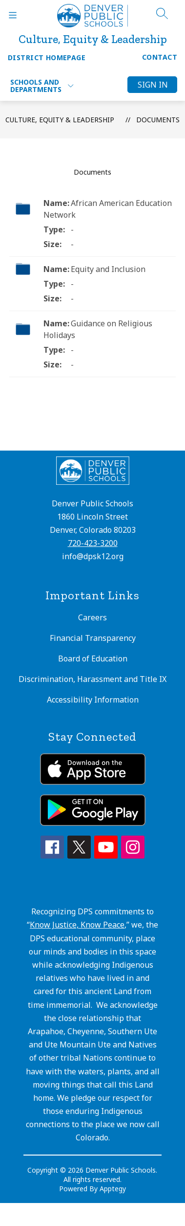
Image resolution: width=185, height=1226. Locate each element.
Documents (158, 119)
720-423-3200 (93, 543)
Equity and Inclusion (108, 269)
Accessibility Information (93, 699)
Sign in (153, 84)
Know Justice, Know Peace (77, 924)
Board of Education (92, 658)
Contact (159, 57)
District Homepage (46, 57)
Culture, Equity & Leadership (59, 119)
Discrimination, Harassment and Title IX (92, 679)
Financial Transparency (93, 638)
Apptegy (113, 1188)
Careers (92, 617)
